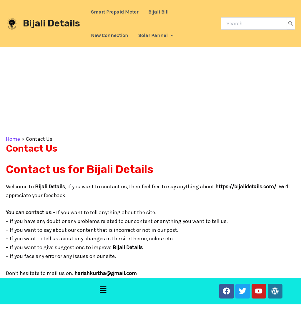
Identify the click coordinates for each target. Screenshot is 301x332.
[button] (103, 290)
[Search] (291, 23)
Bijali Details (51, 23)
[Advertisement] (150, 91)
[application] (171, 35)
